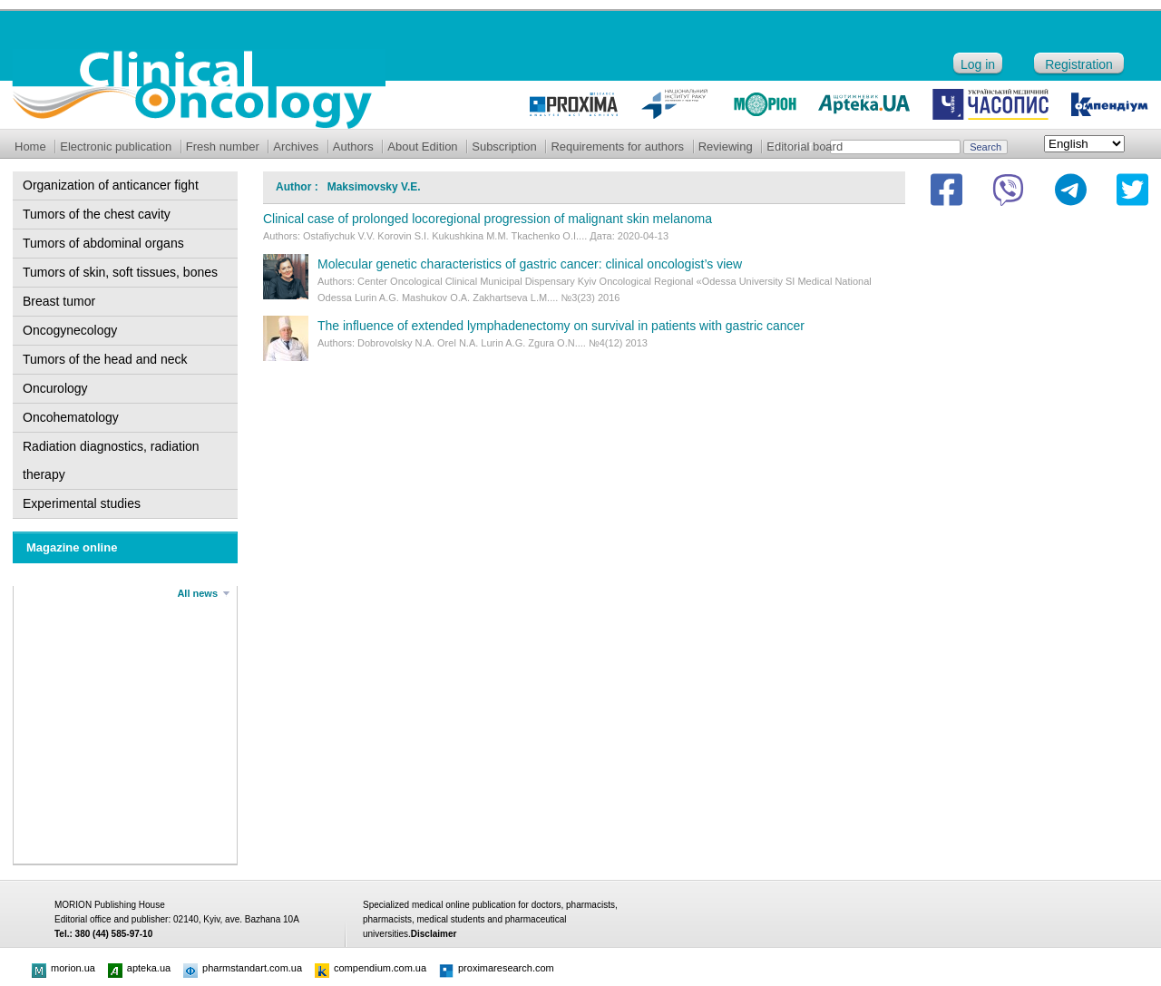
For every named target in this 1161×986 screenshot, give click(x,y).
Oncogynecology (70, 330)
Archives (295, 146)
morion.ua (63, 967)
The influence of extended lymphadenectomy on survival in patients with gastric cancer (561, 325)
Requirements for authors (617, 146)
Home (30, 146)
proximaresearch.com (496, 967)
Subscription (504, 146)
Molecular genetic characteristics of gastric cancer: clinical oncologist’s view (529, 264)
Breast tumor (59, 301)
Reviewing (725, 146)
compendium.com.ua (370, 967)
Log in (978, 64)
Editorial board (804, 146)
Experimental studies (82, 503)
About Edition (422, 146)
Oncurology (55, 388)
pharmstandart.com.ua (242, 967)
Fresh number (222, 146)
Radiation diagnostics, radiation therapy (111, 460)
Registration (1079, 64)
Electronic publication (115, 146)
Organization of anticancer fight (111, 185)
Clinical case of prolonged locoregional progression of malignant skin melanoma (487, 218)
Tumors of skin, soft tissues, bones (120, 272)
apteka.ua (139, 967)
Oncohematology (71, 417)
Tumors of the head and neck (105, 359)
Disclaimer (434, 934)
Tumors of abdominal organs (103, 243)
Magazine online (71, 547)
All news (197, 593)
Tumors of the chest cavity (97, 214)
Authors (353, 146)
